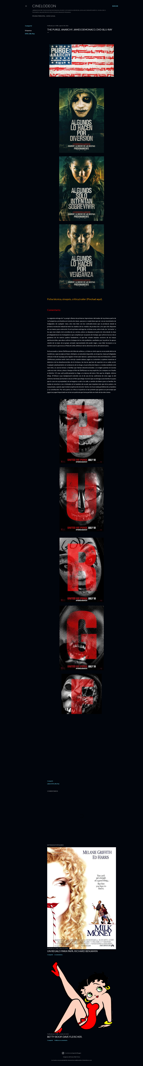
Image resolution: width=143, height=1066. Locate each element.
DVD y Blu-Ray (30, 33)
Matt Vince (77, 1057)
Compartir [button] (28, 26)
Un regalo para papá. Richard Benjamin (72, 951)
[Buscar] (115, 6)
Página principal (38, 16)
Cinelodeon (44, 6)
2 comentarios (58, 954)
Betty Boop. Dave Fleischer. (64, 1036)
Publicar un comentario (60, 1040)
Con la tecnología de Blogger (71, 1053)
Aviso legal (50, 16)
